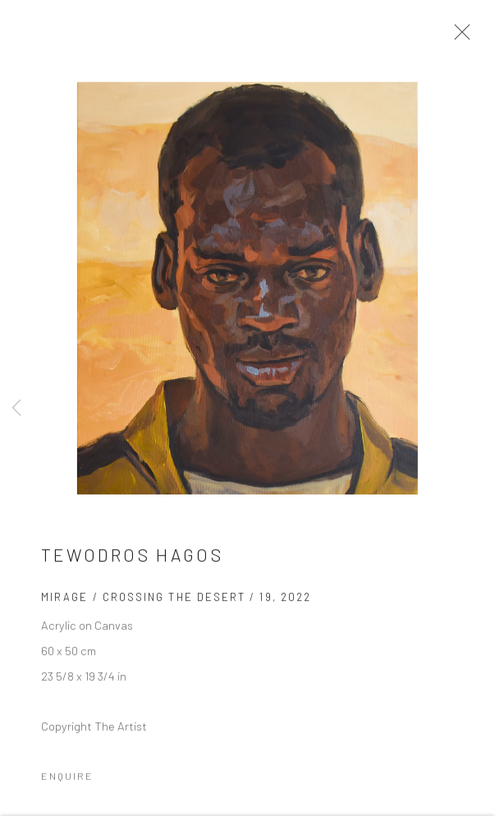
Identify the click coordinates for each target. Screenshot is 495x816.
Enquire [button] (67, 779)
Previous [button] (16, 408)
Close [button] (458, 37)
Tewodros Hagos (132, 558)
